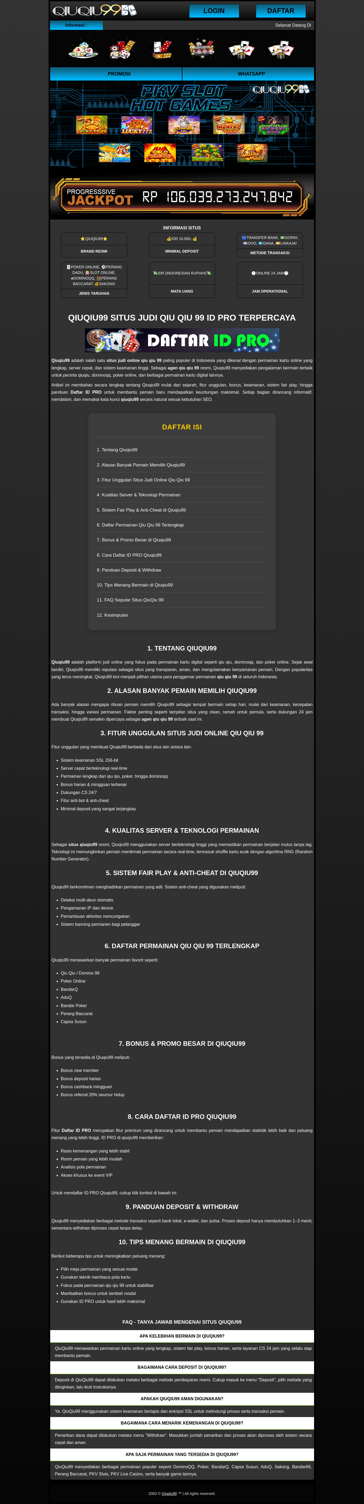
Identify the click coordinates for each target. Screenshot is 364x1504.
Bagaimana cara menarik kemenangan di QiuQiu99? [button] (182, 1423)
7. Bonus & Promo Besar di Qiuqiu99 (134, 539)
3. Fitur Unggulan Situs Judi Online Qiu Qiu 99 (143, 479)
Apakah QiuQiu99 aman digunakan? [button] (181, 1399)
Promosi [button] (119, 74)
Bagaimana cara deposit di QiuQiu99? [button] (182, 1367)
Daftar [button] (280, 10)
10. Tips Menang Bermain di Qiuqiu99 (135, 585)
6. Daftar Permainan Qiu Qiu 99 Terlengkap (140, 525)
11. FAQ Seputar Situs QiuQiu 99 (130, 600)
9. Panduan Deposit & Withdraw (129, 570)
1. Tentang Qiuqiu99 (117, 449)
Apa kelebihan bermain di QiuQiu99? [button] (181, 1336)
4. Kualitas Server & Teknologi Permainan (139, 494)
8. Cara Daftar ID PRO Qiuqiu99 (129, 555)
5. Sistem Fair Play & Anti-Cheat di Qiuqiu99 (141, 510)
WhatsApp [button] (251, 74)
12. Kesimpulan (112, 615)
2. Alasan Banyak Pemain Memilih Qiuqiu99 (141, 465)
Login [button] (214, 10)
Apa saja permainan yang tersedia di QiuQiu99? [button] (182, 1454)
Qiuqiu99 (169, 1493)
